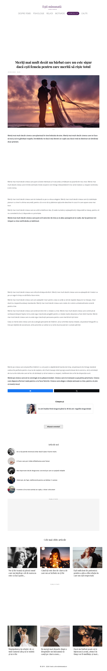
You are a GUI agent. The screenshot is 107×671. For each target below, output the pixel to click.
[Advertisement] (53, 38)
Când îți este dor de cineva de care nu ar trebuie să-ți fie (54, 571)
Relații (49, 13)
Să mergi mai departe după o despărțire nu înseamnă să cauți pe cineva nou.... (54, 651)
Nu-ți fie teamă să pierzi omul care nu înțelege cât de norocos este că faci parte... (22, 573)
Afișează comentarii (53, 426)
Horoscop (73, 13)
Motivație (60, 13)
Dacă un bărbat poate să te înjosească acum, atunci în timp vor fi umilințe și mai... (86, 651)
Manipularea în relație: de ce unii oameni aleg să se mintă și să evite (21, 651)
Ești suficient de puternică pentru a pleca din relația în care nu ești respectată (86, 573)
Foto (53, 129)
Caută (84, 13)
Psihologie (38, 13)
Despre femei (24, 13)
